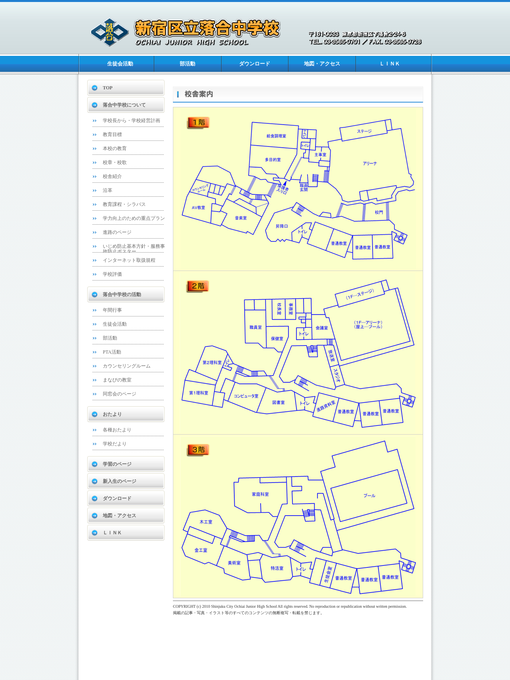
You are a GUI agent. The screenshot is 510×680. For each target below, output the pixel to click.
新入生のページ (119, 481)
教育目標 (112, 134)
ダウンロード (254, 64)
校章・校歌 (115, 162)
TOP (107, 88)
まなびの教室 (117, 380)
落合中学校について (124, 105)
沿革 (107, 190)
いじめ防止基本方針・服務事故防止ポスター (134, 248)
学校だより (115, 444)
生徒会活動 (120, 64)
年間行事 (112, 310)
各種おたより (117, 430)
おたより (112, 414)
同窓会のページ (119, 394)
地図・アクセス (322, 64)
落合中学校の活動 (122, 294)
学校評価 (112, 274)
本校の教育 (115, 148)
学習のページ (117, 464)
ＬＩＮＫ (389, 64)
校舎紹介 (112, 176)
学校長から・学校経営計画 (131, 120)
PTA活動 (112, 352)
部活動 (187, 64)
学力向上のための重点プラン (134, 218)
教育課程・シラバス (124, 204)
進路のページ (117, 232)
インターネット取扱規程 (129, 260)
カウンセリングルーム (127, 366)
